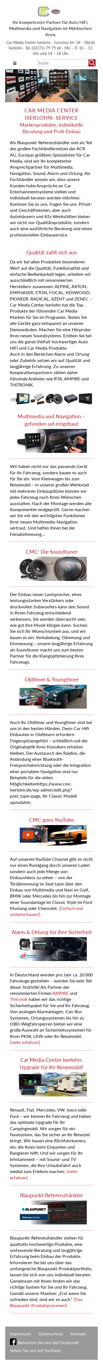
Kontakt (78, 1333)
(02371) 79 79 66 (47, 48)
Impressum (20, 1333)
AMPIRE (60, 993)
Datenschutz (50, 1333)
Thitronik (19, 999)
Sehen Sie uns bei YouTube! (35, 1350)
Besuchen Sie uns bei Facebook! (48, 1342)
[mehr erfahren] (25, 1042)
